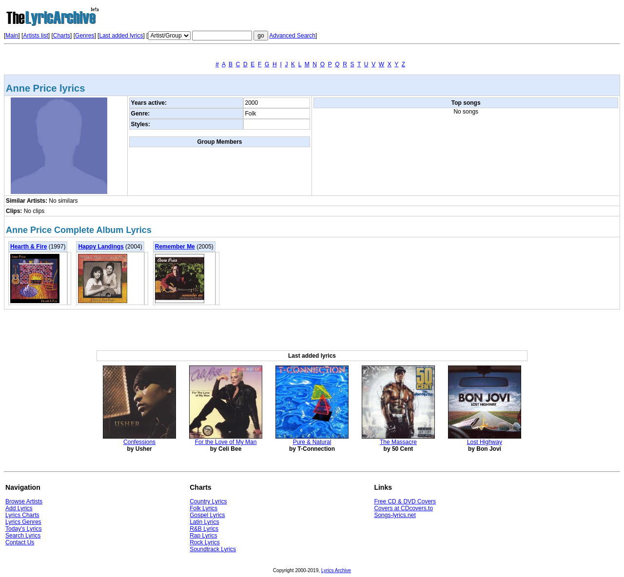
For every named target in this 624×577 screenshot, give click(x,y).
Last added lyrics (121, 35)
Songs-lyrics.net (394, 515)
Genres (84, 35)
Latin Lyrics (204, 522)
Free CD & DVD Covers (405, 501)
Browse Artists (23, 501)
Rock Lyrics (205, 542)
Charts (61, 35)
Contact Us (19, 542)
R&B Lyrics (204, 528)
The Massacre (398, 442)
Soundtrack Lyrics (213, 549)
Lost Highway (484, 442)
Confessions (139, 442)
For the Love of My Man (226, 442)
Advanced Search (292, 35)
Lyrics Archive (336, 570)
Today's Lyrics (23, 528)
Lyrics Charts (22, 515)
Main (11, 35)
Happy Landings (100, 246)
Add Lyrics (19, 508)
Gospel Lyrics (207, 515)
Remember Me (175, 246)
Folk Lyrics (203, 508)
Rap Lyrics (203, 535)
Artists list (35, 35)
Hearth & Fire (28, 246)
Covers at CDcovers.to (403, 508)
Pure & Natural (312, 442)
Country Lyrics (208, 501)
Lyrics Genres (23, 522)
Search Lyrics (22, 535)
